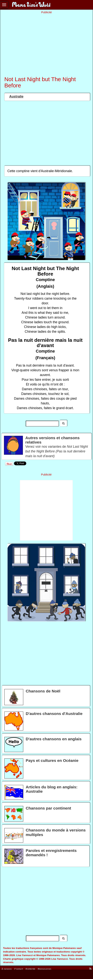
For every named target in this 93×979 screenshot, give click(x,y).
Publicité (30, 968)
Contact (18, 968)
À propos (7, 968)
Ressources (44, 968)
